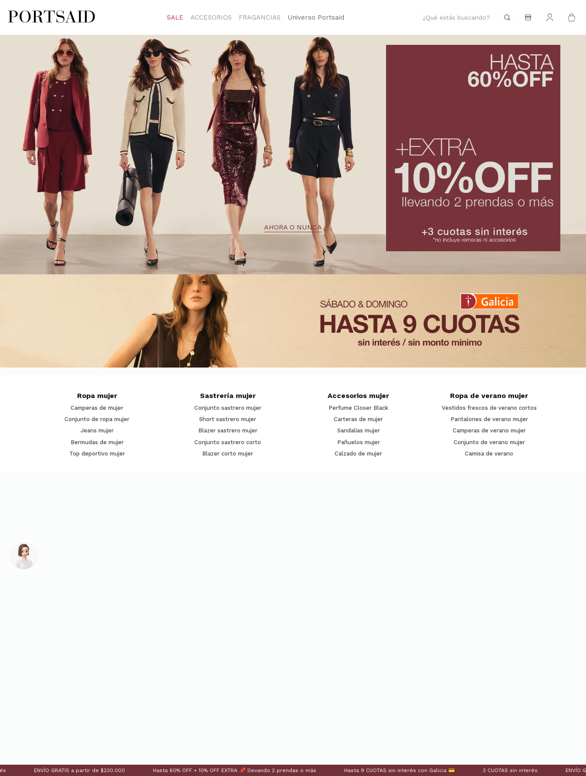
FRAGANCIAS (260, 17)
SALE (175, 17)
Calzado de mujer (358, 454)
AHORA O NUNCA (293, 228)
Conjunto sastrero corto (227, 442)
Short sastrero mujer (227, 419)
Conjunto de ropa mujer (96, 419)
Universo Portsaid (316, 17)
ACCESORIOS (211, 17)
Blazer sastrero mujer (227, 431)
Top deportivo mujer (97, 454)
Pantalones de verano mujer (489, 419)
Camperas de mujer (97, 408)
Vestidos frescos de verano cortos (489, 408)
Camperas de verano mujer (489, 431)
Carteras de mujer (358, 419)
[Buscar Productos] (507, 17)
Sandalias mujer (358, 431)
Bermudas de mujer (97, 442)
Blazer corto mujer (227, 454)
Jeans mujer (97, 431)
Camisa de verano (489, 454)
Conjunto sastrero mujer (227, 408)
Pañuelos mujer (358, 442)
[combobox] (466, 17)
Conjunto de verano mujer (489, 442)
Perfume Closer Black (358, 408)
